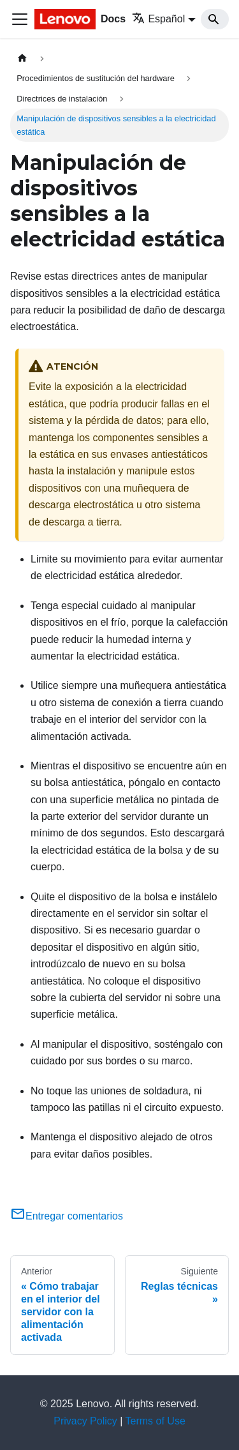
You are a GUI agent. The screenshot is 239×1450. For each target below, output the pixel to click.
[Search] (215, 19)
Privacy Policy (85, 1421)
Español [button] (158, 18)
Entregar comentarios (66, 1216)
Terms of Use (155, 1421)
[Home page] (22, 58)
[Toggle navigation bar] (19, 19)
